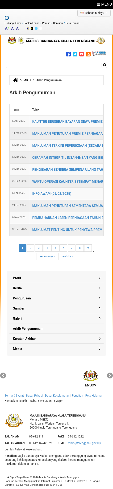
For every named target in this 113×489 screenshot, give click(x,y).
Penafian (77, 395)
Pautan (46, 23)
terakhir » (67, 256)
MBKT (27, 80)
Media (17, 349)
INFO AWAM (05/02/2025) (51, 193)
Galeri (17, 318)
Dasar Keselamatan (57, 395)
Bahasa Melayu (94, 13)
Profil (17, 278)
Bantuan (58, 23)
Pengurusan (22, 298)
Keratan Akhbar (24, 339)
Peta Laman (73, 23)
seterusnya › (47, 256)
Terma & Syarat (14, 395)
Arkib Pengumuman (27, 328)
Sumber (19, 308)
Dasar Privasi (34, 395)
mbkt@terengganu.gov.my (84, 443)
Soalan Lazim (31, 23)
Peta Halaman (94, 395)
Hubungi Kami (13, 23)
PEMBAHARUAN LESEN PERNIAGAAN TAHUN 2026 (70, 218)
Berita (17, 288)
